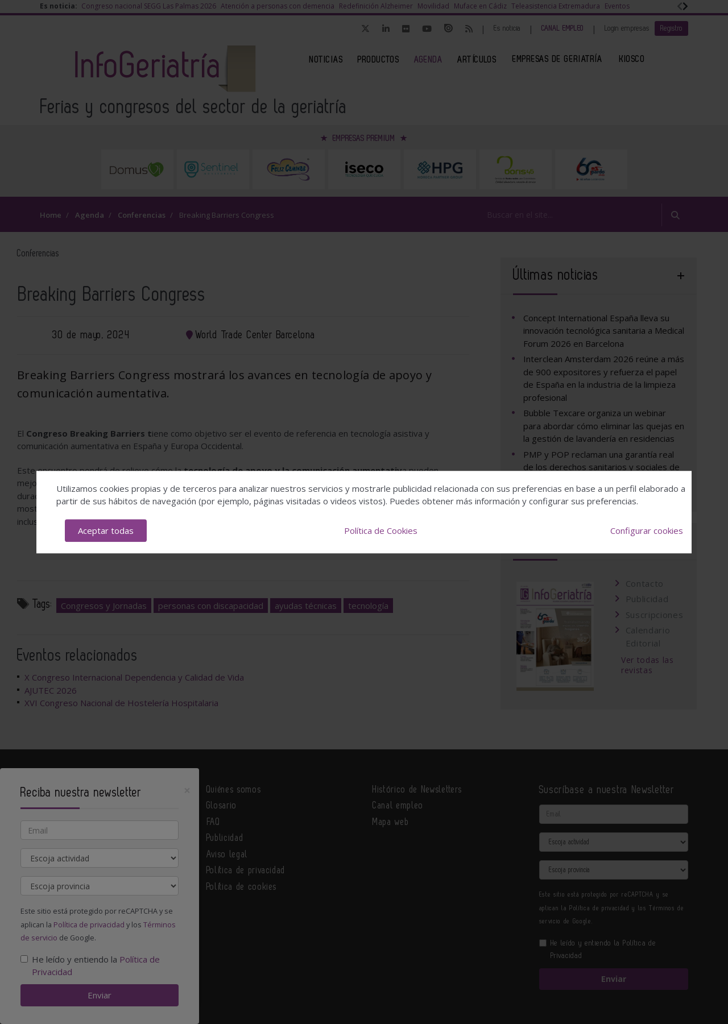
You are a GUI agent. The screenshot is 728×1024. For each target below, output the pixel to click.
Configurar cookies (646, 530)
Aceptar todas (106, 530)
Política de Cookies (380, 530)
